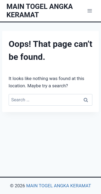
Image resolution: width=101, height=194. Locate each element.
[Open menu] (90, 10)
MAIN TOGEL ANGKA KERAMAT (58, 185)
